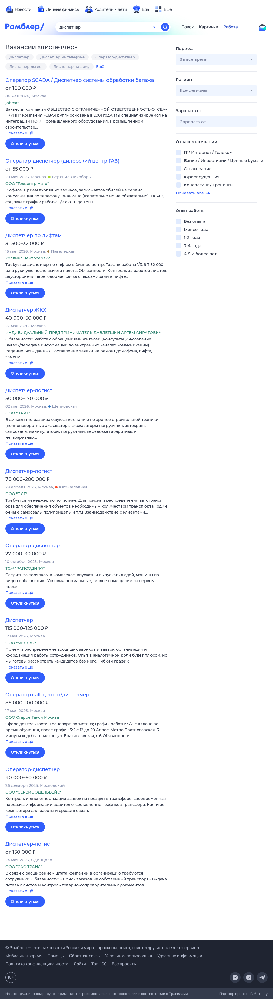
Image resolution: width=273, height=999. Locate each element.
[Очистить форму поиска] (154, 27)
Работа (231, 27)
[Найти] (165, 27)
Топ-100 (98, 964)
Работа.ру (259, 993)
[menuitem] (18, 9)
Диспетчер (19, 57)
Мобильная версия (23, 956)
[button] (86, 121)
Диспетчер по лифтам (33, 235)
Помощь (56, 956)
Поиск (187, 27)
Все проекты (124, 964)
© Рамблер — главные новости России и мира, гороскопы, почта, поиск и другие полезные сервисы (102, 947)
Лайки (80, 964)
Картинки (208, 27)
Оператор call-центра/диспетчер (47, 695)
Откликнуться (25, 143)
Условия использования (128, 956)
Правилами (178, 993)
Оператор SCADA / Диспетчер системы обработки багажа (79, 80)
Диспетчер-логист (26, 66)
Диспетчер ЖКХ (25, 310)
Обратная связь (84, 956)
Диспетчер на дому (71, 66)
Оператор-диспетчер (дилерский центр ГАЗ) (62, 161)
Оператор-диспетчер (115, 57)
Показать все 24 (193, 192)
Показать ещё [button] (19, 133)
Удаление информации (179, 956)
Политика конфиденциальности (36, 964)
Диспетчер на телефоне (62, 57)
